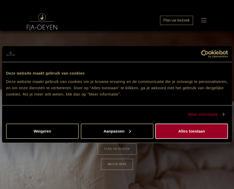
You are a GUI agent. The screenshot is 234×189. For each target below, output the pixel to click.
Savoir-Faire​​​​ (117, 164)
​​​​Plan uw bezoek (117, 149)
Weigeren (42, 131)
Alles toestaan (191, 131)
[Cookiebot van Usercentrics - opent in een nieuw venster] (205, 54)
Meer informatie (203, 114)
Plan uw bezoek (176, 20)
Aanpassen (117, 131)
